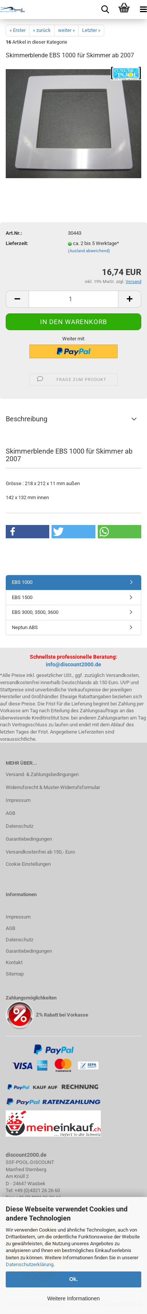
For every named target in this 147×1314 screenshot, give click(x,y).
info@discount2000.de (73, 664)
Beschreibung (26, 419)
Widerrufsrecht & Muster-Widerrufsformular (53, 787)
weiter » (66, 30)
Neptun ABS (25, 627)
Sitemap (15, 974)
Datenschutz (19, 826)
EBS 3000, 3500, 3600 (35, 612)
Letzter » (91, 30)
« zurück (42, 30)
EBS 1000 (22, 582)
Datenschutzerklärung (29, 1264)
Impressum (18, 800)
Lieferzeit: (17, 243)
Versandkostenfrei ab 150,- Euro (40, 852)
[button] (27, 531)
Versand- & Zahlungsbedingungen (42, 774)
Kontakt (14, 962)
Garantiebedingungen (29, 839)
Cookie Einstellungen (28, 864)
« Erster (18, 30)
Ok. (73, 1279)
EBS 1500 (22, 597)
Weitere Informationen (73, 1298)
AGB (10, 813)
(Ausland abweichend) (89, 250)
